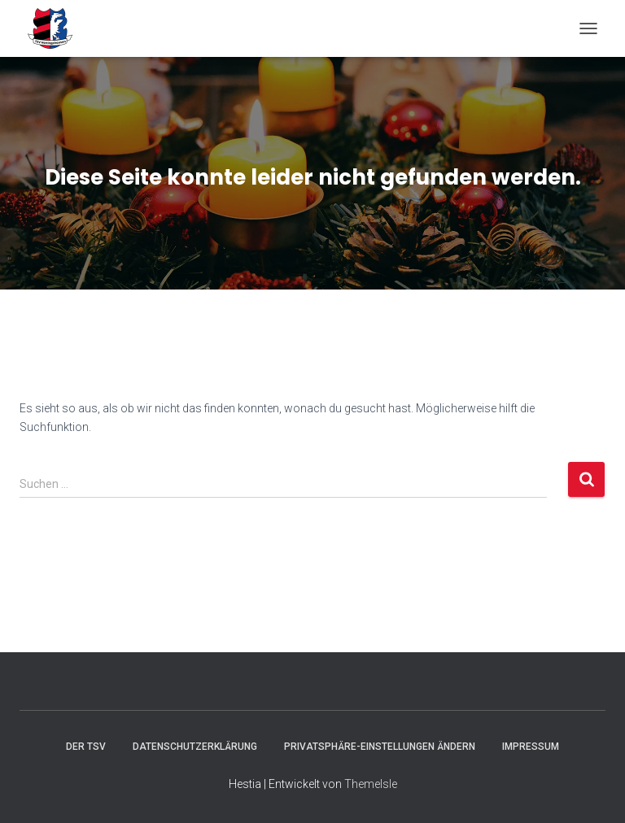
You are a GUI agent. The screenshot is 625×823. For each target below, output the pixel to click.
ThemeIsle (370, 783)
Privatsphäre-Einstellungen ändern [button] (379, 746)
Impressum (530, 746)
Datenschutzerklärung (195, 746)
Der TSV (86, 746)
